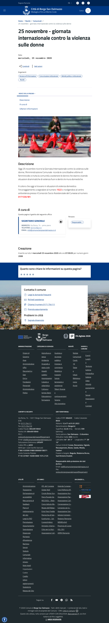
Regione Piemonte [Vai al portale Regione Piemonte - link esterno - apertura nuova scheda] (24, 3)
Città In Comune (69, 610)
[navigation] (4, 10)
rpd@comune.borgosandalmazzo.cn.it (75, 466)
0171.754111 (26, 423)
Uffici (24, 367)
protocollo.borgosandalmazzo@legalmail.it (34, 437)
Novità (27, 21)
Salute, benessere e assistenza (59, 382)
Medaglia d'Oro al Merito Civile (44, 11)
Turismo (57, 400)
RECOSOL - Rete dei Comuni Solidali (55, 500)
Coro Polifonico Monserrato (68, 489)
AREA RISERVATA (53, 619)
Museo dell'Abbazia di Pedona (53, 507)
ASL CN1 (61, 529)
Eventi (87, 355)
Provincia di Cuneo (64, 525)
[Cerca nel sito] (88, 10)
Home (20, 21)
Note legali (27, 565)
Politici (25, 392)
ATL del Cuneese (48, 486)
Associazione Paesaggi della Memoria (71, 497)
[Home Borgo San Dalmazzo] (43, 10)
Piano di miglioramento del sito (28, 511)
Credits (25, 576)
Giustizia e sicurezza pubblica (58, 357)
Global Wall (46, 489)
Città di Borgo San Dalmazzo (46, 9)
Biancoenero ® (73, 613)
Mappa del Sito (28, 590)
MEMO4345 (62, 522)
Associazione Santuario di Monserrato (72, 511)
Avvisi (75, 385)
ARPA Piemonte (64, 533)
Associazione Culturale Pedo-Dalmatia (56, 533)
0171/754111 (36, 227)
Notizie (75, 353)
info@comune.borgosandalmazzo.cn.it (41, 230)
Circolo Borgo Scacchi (49, 493)
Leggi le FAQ (27, 518)
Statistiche (27, 587)
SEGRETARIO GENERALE (33, 221)
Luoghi (87, 359)
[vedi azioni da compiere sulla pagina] (36, 66)
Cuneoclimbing (47, 522)
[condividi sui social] (24, 66)
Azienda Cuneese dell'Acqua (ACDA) (71, 486)
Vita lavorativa (59, 403)
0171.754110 (27, 426)
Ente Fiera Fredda (48, 511)
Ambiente (45, 360)
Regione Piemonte (64, 518)
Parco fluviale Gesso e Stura (52, 497)
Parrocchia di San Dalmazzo (52, 515)
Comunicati (37, 21)
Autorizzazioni (47, 378)
